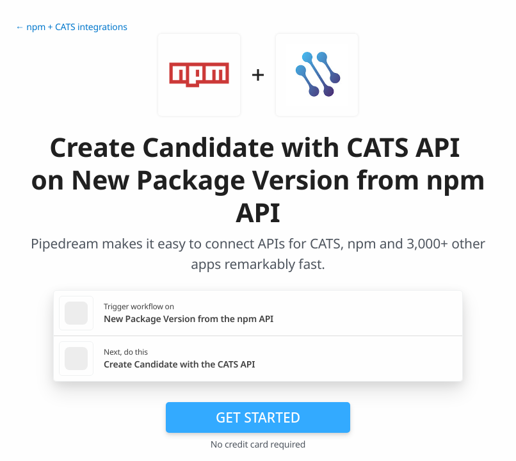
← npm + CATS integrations (71, 27)
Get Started (258, 417)
